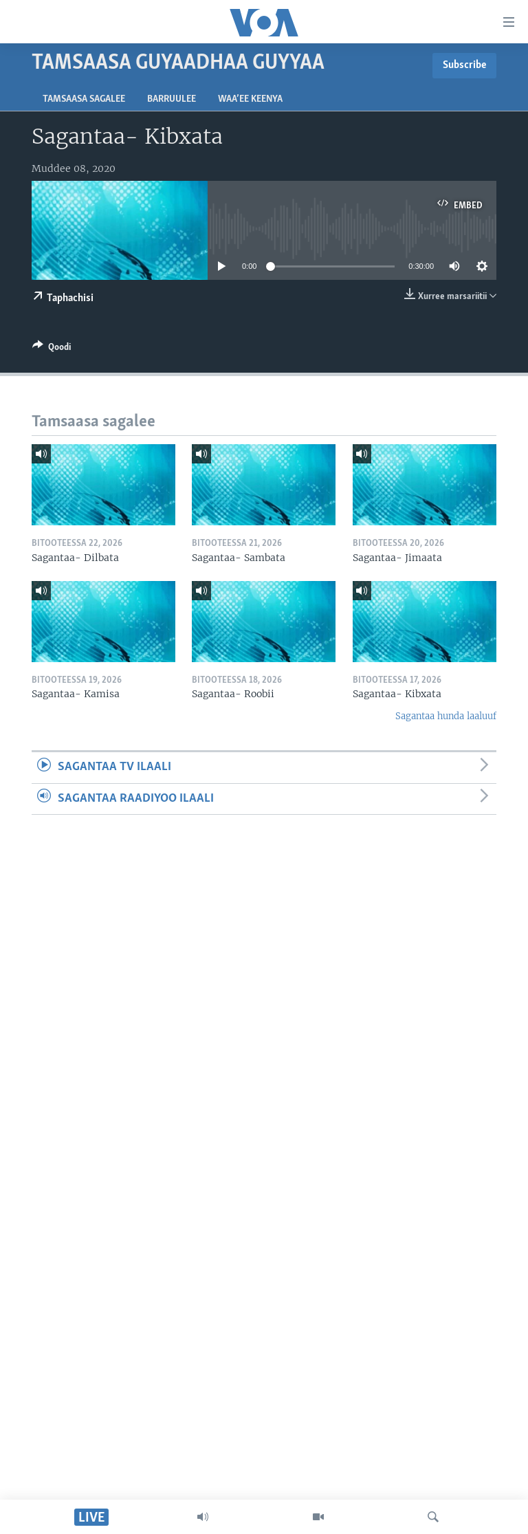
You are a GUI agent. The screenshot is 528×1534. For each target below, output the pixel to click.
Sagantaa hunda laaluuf (445, 716)
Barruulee (171, 99)
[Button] (51, 349)
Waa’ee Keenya (250, 99)
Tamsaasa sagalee (84, 99)
